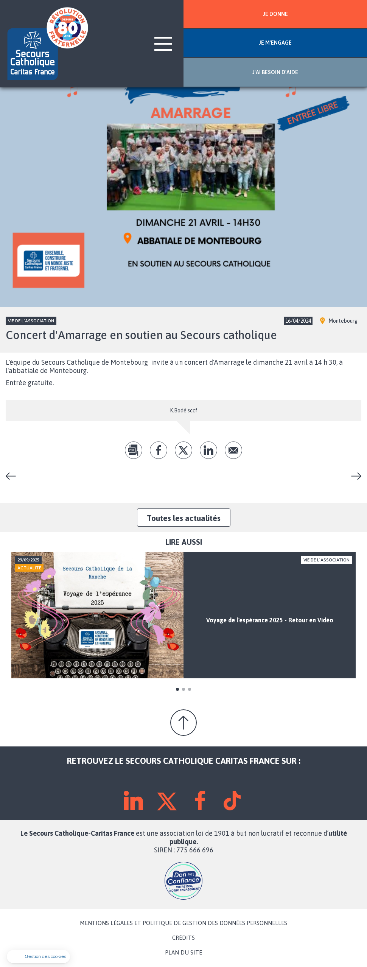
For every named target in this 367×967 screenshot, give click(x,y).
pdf (133, 450)
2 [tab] (183, 689)
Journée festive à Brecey (14, 476)
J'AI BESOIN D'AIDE (275, 72)
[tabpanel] (183, 615)
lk (208, 450)
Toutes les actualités (184, 517)
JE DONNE (275, 14)
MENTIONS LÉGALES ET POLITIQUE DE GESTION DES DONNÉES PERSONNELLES (183, 923)
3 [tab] (189, 689)
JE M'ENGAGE (275, 43)
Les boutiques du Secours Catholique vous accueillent (353, 476)
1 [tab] (177, 689)
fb (158, 450)
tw (183, 450)
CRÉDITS (183, 938)
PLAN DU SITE (183, 952)
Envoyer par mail (233, 450)
